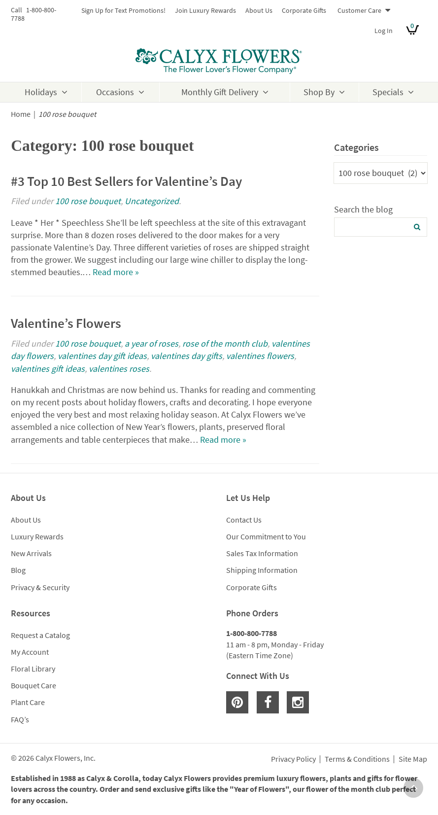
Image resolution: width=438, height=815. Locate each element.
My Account (30, 652)
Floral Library (33, 668)
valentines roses (119, 368)
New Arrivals (31, 553)
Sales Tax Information (262, 553)
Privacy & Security (40, 587)
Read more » (116, 272)
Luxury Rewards (37, 536)
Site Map (413, 759)
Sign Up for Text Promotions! (123, 10)
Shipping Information (262, 570)
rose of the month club (225, 343)
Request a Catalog (40, 635)
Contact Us (244, 520)
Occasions (115, 92)
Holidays (41, 92)
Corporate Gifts (304, 10)
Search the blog (363, 209)
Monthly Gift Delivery (219, 92)
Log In (383, 30)
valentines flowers (260, 355)
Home (21, 114)
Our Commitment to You (266, 536)
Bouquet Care (33, 685)
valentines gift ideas (48, 368)
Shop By (319, 92)
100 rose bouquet (88, 201)
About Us (258, 10)
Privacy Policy (293, 759)
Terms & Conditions (357, 759)
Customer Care (359, 10)
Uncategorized (152, 201)
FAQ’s (20, 719)
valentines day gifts (186, 355)
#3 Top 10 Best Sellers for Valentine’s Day (126, 181)
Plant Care (28, 702)
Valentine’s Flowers (66, 323)
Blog (18, 570)
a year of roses (151, 343)
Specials (388, 92)
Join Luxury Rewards (205, 10)
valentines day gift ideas (102, 355)
